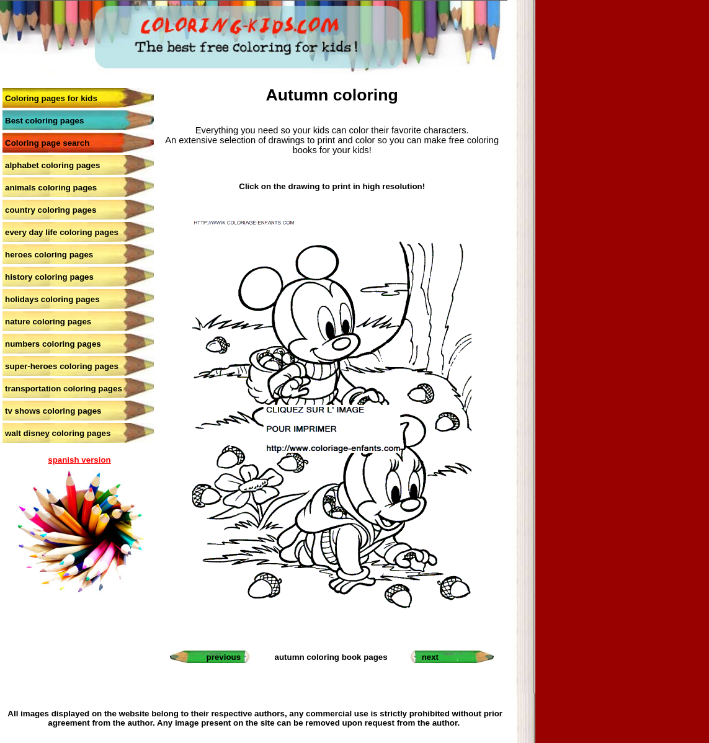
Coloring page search (47, 143)
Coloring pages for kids (51, 98)
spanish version (79, 460)
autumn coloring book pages (331, 657)
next (430, 657)
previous (224, 657)
